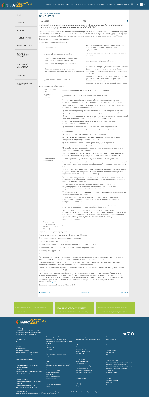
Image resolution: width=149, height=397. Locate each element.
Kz (138, 4)
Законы (48, 386)
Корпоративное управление (27, 365)
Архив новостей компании (84, 370)
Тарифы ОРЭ (80, 353)
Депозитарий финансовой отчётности (22, 66)
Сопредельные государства (54, 370)
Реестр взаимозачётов (53, 376)
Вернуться (85, 292)
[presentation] (129, 299)
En (144, 4)
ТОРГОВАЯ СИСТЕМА (61, 4)
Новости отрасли (81, 363)
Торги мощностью (112, 385)
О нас (19, 15)
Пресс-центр (82, 359)
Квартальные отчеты (83, 351)
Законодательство (54, 384)
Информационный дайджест (85, 366)
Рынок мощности (111, 372)
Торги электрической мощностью (56, 337)
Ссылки (110, 378)
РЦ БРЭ (49, 361)
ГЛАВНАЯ (48, 4)
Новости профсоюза (112, 337)
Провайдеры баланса (52, 372)
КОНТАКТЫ (111, 4)
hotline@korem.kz (21, 330)
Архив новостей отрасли (84, 372)
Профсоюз (80, 384)
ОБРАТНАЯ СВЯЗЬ (122, 4)
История (20, 30)
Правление (19, 369)
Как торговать (22, 379)
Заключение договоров (53, 367)
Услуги (48, 345)
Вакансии (21, 75)
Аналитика (81, 345)
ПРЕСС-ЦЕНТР (75, 4)
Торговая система (112, 380)
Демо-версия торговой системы (56, 352)
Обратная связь (81, 378)
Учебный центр (111, 339)
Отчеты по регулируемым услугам (23, 55)
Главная (41, 13)
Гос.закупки (111, 350)
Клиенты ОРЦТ (50, 347)
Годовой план (110, 352)
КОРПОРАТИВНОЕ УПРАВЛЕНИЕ (93, 4)
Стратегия (21, 22)
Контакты (109, 345)
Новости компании (82, 361)
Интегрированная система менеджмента (29, 371)
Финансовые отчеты (25, 45)
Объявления (110, 355)
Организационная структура (25, 359)
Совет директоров (22, 367)
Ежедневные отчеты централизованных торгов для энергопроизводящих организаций (119, 368)
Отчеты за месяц (81, 349)
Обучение (49, 349)
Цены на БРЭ (50, 374)
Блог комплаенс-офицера (23, 373)
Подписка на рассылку (83, 368)
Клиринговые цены (51, 378)
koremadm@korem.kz (22, 329)
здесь (54, 282)
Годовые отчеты (24, 38)
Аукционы (109, 382)
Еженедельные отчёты (83, 347)
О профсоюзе (80, 386)
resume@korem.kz (21, 334)
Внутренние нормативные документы (88, 339)
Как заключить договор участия (56, 339)
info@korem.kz (20, 332)
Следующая (122, 292)
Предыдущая (46, 292)
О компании (49, 13)
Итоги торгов (112, 360)
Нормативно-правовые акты (85, 337)
